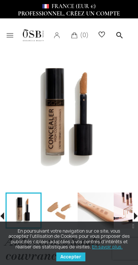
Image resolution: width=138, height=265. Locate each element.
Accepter (70, 257)
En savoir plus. (107, 247)
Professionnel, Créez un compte (69, 13)
